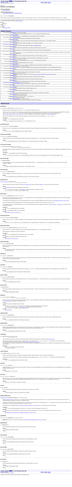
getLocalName (13, 56)
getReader (12, 74)
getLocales (13, 53)
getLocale (12, 50)
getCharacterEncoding (15, 38)
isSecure (12, 96)
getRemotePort (13, 84)
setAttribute (13, 101)
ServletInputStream (6, 45)
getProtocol (13, 71)
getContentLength (14, 40)
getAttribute (13, 33)
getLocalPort (13, 59)
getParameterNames (14, 66)
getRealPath (13, 76)
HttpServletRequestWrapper (8, 13)
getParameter (13, 61)
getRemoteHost (13, 81)
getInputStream (14, 45)
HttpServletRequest (6, 10)
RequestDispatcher (6, 86)
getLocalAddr (13, 48)
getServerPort (13, 94)
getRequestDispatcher (15, 86)
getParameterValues (14, 69)
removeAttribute (14, 98)
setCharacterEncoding (15, 103)
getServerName (13, 91)
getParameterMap (14, 64)
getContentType (14, 43)
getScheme (12, 89)
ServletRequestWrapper (17, 13)
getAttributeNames (14, 35)
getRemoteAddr (13, 79)
